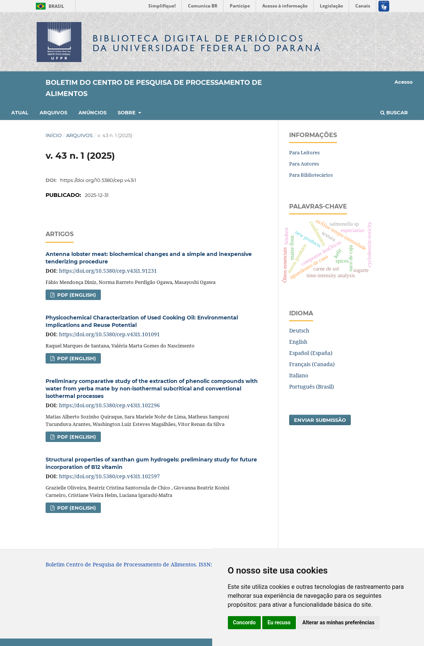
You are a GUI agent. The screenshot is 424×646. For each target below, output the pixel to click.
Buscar (394, 112)
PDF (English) (76, 295)
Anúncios (92, 112)
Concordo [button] (244, 622)
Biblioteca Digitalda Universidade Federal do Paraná (207, 43)
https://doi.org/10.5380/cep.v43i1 (98, 180)
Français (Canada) (312, 364)
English (298, 341)
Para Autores (304, 163)
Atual (19, 112)
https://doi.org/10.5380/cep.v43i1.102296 (109, 405)
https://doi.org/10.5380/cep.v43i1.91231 (108, 270)
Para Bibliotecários (311, 174)
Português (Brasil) (311, 386)
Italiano (298, 375)
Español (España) (310, 352)
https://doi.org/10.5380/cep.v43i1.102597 (109, 476)
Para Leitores (304, 152)
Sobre (127, 112)
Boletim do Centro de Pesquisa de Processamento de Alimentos (154, 88)
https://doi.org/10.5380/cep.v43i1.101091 (109, 334)
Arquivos (53, 112)
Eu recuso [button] (279, 622)
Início (54, 135)
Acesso (403, 82)
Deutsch (299, 330)
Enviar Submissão (320, 420)
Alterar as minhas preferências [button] (338, 622)
